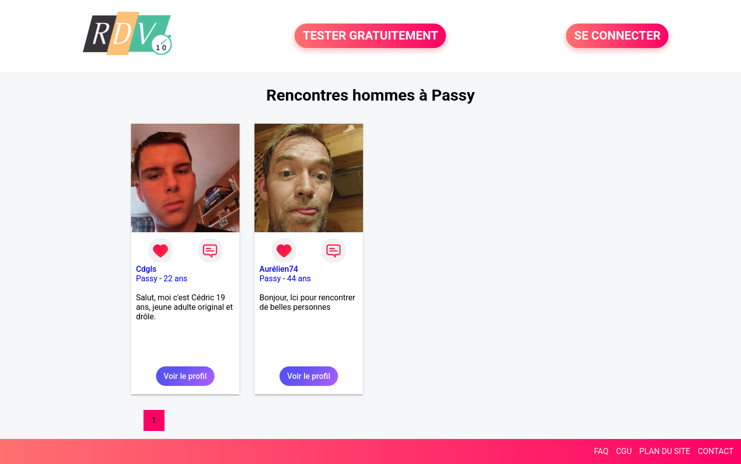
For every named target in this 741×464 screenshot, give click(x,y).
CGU (624, 451)
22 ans (176, 278)
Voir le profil (185, 376)
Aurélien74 (279, 269)
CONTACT (716, 451)
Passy (147, 278)
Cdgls (146, 269)
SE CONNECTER (617, 36)
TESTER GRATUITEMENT (370, 36)
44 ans (299, 278)
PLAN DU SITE (665, 451)
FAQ (601, 451)
